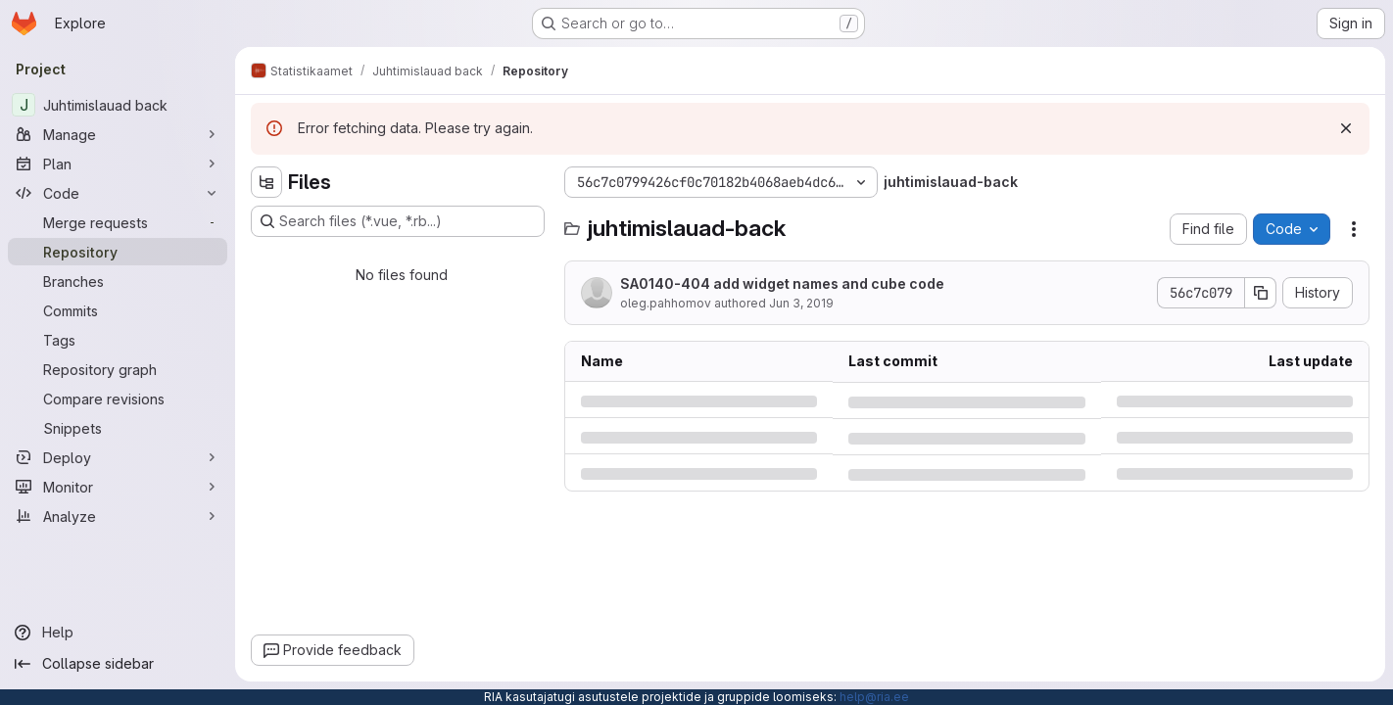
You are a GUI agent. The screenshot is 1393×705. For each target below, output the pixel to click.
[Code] (117, 193)
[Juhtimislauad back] (117, 104)
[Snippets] (117, 428)
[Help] (117, 632)
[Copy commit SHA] (1260, 292)
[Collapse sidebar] (117, 664)
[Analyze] (117, 516)
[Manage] (117, 134)
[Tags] (117, 339)
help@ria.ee (874, 696)
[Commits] (117, 310)
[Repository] (117, 251)
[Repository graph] (117, 369)
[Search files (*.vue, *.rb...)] (398, 221)
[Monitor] (117, 486)
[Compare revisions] (117, 398)
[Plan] (117, 163)
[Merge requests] (117, 222)
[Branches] (117, 281)
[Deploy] (117, 457)
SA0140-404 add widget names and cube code (782, 283)
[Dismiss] (1346, 128)
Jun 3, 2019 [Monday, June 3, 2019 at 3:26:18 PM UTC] (801, 303)
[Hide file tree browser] (266, 182)
